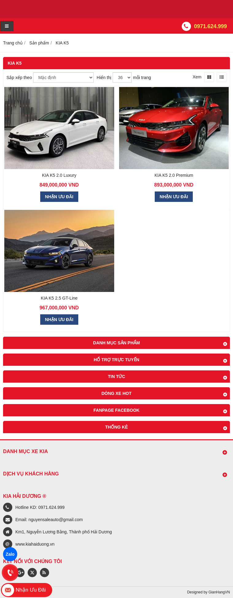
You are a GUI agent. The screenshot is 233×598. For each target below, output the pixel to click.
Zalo (10, 554)
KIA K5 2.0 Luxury (59, 175)
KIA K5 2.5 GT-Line (59, 298)
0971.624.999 (210, 26)
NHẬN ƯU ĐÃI (59, 196)
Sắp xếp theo (19, 77)
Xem (196, 76)
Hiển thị (104, 77)
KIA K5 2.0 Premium (173, 175)
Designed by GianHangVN (208, 592)
